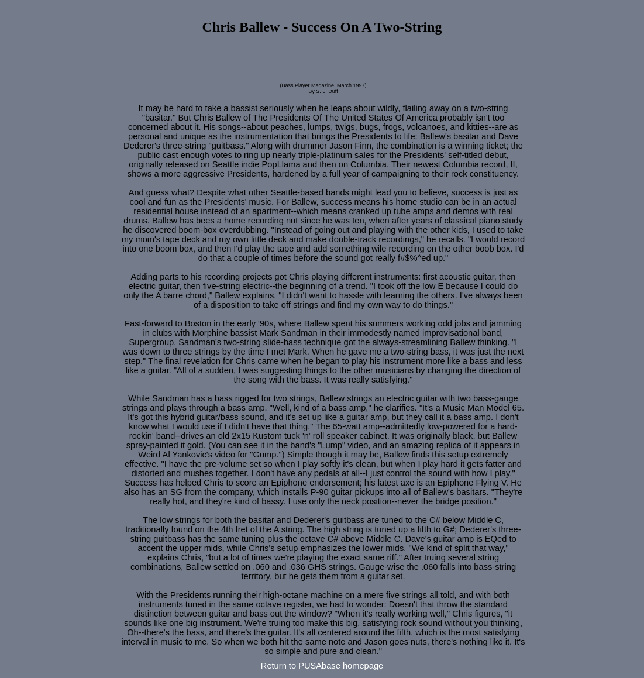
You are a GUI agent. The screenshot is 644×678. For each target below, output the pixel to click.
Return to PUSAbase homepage (322, 665)
